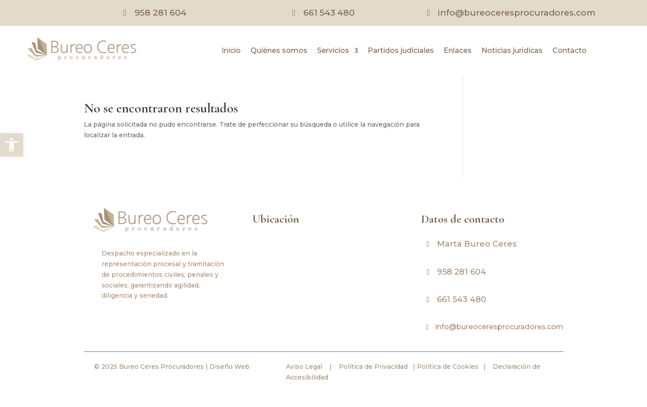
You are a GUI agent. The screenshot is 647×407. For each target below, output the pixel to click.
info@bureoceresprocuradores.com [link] (516, 13)
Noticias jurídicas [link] (512, 51)
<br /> (323, 275)
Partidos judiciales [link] (401, 51)
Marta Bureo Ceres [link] (476, 244)
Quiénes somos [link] (278, 51)
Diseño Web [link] (230, 367)
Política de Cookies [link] (446, 367)
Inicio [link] (231, 51)
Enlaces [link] (458, 51)
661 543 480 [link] (329, 13)
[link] (11, 144)
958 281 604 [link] (161, 13)
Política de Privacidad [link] (372, 367)
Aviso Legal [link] (304, 367)
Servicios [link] (333, 51)
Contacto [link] (569, 51)
